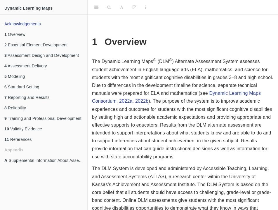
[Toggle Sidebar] (96, 7)
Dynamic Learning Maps (28, 8)
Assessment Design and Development (41, 55)
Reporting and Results (27, 97)
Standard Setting (21, 87)
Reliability (15, 108)
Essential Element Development (35, 45)
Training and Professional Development (42, 118)
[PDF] (134, 7)
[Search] (109, 7)
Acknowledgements (22, 24)
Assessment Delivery (25, 66)
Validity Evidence (23, 129)
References (18, 139)
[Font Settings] (121, 7)
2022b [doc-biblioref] (142, 101)
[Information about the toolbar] (145, 7)
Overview (14, 34)
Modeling (14, 76)
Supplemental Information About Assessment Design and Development (45, 160)
